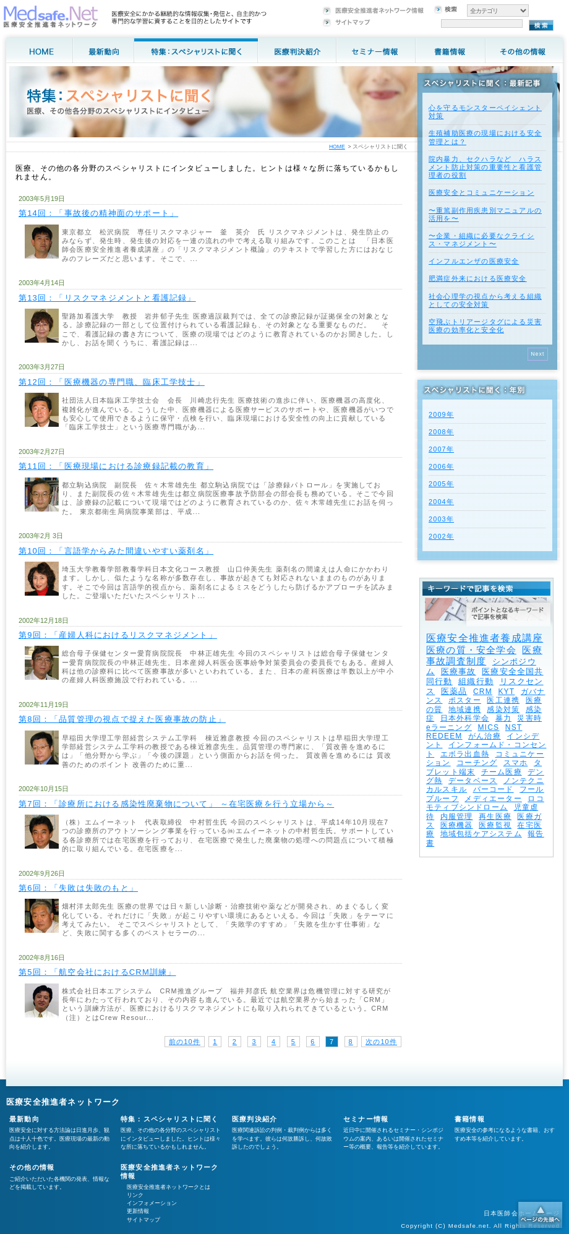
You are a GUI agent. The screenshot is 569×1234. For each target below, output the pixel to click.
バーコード (493, 789)
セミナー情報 (365, 1119)
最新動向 (24, 1119)
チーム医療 (501, 772)
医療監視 (495, 825)
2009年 (441, 414)
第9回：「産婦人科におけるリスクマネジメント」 (118, 635)
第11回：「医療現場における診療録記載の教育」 (116, 466)
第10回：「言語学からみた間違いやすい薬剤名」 (116, 550)
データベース (472, 780)
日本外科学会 (464, 718)
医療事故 (458, 671)
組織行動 (476, 681)
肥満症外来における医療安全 (478, 278)
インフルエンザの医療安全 (474, 261)
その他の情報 (31, 1167)
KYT (506, 691)
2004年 (441, 501)
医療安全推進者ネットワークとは (168, 1187)
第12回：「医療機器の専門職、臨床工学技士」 (112, 382)
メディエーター (492, 798)
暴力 (503, 718)
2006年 (441, 466)
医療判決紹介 (254, 1119)
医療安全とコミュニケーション (481, 192)
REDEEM (444, 736)
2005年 (441, 483)
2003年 (441, 519)
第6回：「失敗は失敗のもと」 (78, 888)
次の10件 (381, 1041)
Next (538, 354)
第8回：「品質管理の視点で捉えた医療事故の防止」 (122, 719)
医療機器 (456, 825)
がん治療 (484, 736)
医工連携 (503, 700)
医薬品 (454, 691)
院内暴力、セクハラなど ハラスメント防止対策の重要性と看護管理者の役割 (485, 167)
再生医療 (495, 816)
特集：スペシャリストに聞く (170, 1119)
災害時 (529, 718)
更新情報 (138, 1211)
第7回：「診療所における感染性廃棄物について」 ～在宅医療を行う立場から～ (176, 803)
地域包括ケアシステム (481, 833)
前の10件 (184, 1041)
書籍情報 (470, 1119)
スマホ (515, 762)
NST (514, 727)
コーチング (476, 762)
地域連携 (464, 709)
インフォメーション (152, 1203)
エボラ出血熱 (464, 754)
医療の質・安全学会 (471, 650)
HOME (337, 147)
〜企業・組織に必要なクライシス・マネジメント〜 (481, 239)
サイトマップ (143, 1220)
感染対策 (503, 709)
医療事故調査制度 (484, 655)
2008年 (441, 431)
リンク (135, 1195)
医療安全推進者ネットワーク (63, 1102)
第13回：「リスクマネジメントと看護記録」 (107, 297)
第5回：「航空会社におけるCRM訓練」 (97, 972)
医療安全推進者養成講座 (484, 638)
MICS (488, 727)
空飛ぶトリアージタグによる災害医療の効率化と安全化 (485, 325)
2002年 (441, 536)
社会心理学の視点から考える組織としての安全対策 (485, 300)
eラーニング (449, 727)
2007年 (441, 449)
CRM (482, 691)
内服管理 (456, 816)
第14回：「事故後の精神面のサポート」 (98, 213)
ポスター (464, 700)
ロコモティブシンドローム (485, 803)
